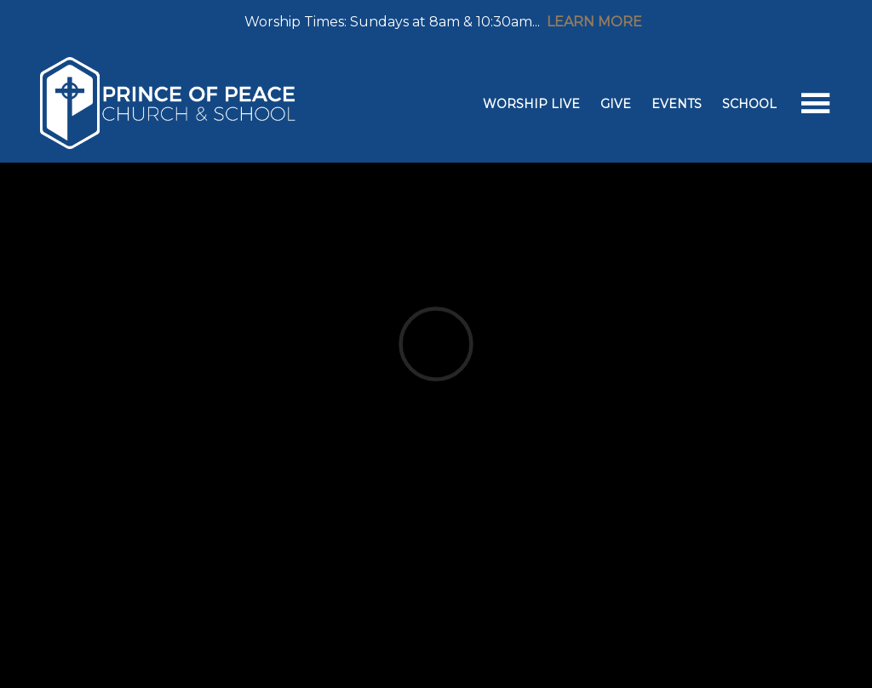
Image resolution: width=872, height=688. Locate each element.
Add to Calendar (108, 411)
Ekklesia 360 (433, 650)
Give (615, 104)
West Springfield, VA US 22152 (492, 350)
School (749, 104)
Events (676, 104)
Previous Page (116, 481)
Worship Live (531, 104)
